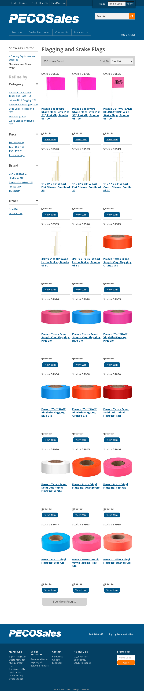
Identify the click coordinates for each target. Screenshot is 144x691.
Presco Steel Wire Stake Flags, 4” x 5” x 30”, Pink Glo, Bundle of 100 (86, 113)
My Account (81, 32)
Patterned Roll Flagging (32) (23, 104)
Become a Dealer (39, 659)
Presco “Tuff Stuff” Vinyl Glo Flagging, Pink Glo (115, 337)
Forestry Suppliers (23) (21, 182)
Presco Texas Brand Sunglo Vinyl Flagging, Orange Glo (117, 262)
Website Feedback (57, 661)
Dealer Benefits (40, 3)
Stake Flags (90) (17, 116)
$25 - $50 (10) (16, 146)
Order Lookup (16, 678)
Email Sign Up (58, 3)
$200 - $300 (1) (17, 155)
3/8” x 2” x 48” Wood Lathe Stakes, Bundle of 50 (55, 262)
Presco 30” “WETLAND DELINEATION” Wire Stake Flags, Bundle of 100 (117, 113)
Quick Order (15, 672)
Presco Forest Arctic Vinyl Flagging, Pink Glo (85, 563)
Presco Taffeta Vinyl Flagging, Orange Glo (117, 561)
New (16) (13, 209)
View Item (50, 139)
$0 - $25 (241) (16, 142)
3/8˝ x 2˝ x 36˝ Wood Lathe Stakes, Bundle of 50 (86, 262)
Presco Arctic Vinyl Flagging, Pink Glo (115, 485)
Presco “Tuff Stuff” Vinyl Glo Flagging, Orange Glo (84, 412)
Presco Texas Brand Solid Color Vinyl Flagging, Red (116, 412)
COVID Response (82, 662)
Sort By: (105, 61)
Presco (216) (15, 186)
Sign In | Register (19, 3)
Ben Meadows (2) (18, 173)
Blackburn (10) (16, 177)
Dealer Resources (38, 32)
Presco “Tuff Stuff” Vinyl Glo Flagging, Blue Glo (53, 412)
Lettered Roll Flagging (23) (22, 100)
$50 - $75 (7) (15, 151)
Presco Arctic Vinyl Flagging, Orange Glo (86, 485)
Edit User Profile (17, 669)
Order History (16, 675)
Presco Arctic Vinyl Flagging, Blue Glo (53, 561)
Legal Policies (80, 656)
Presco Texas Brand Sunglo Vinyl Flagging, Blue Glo (86, 337)
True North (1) (16, 190)
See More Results (64, 602)
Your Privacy (80, 659)
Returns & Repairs (40, 665)
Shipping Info (37, 662)
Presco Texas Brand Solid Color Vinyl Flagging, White (54, 487)
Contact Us (61, 32)
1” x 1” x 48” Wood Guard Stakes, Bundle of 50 (117, 187)
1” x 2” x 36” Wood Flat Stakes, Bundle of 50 (55, 187)
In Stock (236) (16, 213)
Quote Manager (17, 659)
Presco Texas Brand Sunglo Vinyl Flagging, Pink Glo (55, 337)
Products (17, 32)
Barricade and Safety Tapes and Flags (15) (20, 94)
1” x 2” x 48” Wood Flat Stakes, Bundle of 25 (86, 187)
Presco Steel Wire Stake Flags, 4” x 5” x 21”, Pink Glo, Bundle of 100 (55, 113)
